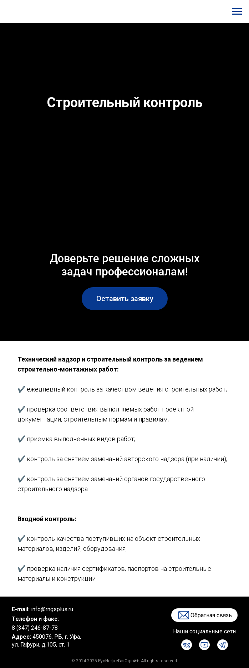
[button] (125, 298)
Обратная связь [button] (211, 615)
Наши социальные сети (204, 631)
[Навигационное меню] (237, 11)
